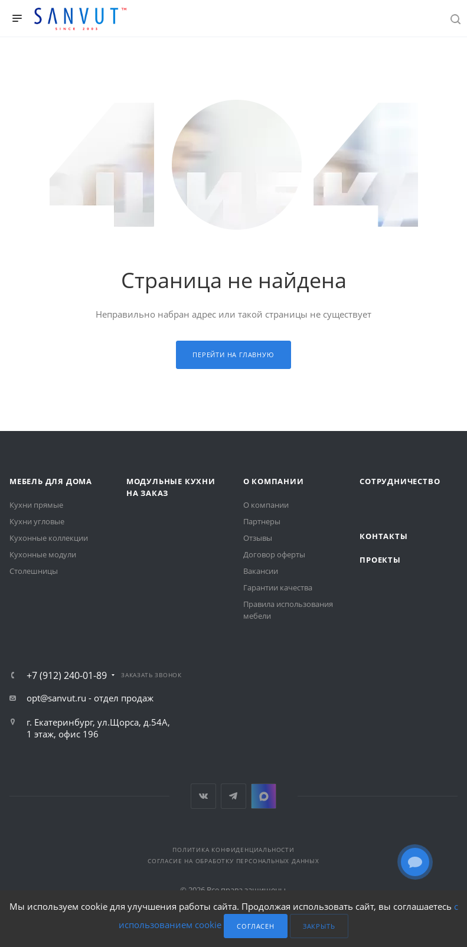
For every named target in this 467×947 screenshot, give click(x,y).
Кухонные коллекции (48, 538)
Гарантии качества (277, 587)
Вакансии (260, 571)
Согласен (255, 926)
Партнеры (261, 521)
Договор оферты (274, 554)
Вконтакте (203, 796)
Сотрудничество (400, 481)
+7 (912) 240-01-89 (67, 675)
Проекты (380, 559)
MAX (263, 796)
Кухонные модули (42, 554)
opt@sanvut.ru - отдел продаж (90, 698)
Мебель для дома (50, 481)
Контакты (383, 536)
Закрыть (319, 926)
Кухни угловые (36, 521)
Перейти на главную (233, 354)
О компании (273, 481)
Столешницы (33, 571)
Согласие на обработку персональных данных (233, 861)
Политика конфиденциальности (233, 849)
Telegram (233, 796)
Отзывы (257, 538)
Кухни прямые (36, 504)
